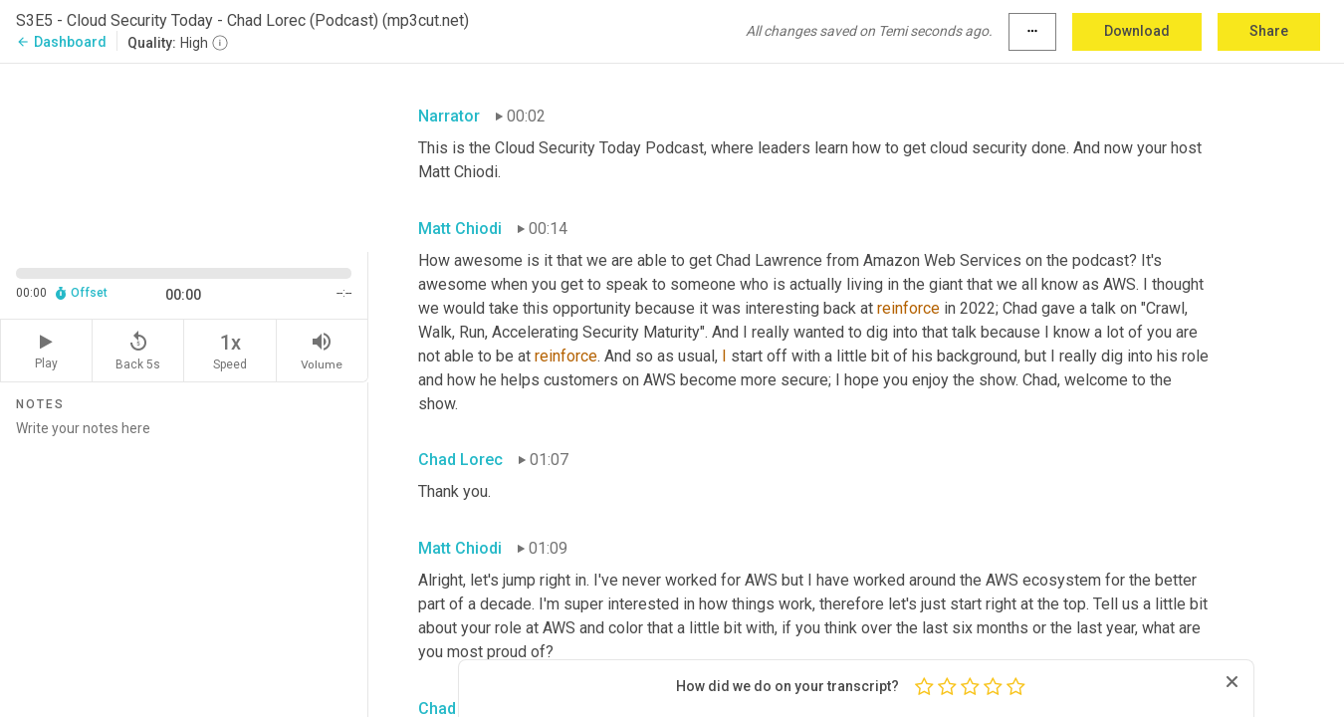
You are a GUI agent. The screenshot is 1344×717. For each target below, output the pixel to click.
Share (1268, 31)
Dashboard (61, 42)
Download (1137, 31)
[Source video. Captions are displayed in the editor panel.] (184, 156)
